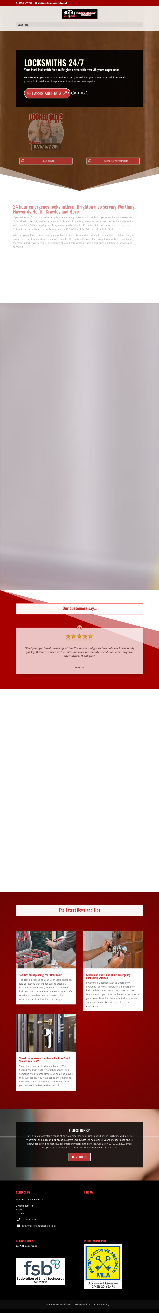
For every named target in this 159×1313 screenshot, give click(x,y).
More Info (79, 431)
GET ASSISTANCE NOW (44, 93)
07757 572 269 (29, 1219)
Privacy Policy (82, 1304)
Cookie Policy (101, 1304)
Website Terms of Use (58, 1304)
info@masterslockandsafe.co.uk (39, 1225)
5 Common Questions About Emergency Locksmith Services (108, 976)
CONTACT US (79, 1156)
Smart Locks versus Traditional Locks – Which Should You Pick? (44, 1059)
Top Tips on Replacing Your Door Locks (40, 975)
